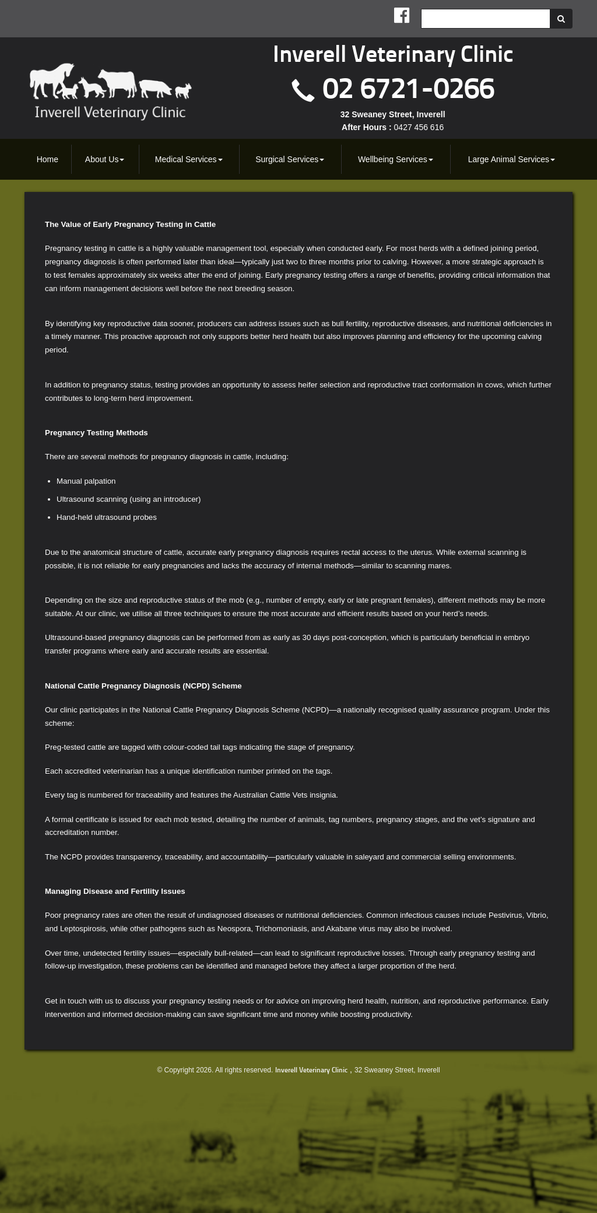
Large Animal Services (511, 159)
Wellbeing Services (395, 159)
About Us (105, 159)
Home (47, 159)
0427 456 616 (419, 127)
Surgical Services (289, 159)
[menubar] (298, 159)
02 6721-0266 (408, 91)
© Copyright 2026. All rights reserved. (215, 1070)
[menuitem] (47, 159)
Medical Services (189, 159)
